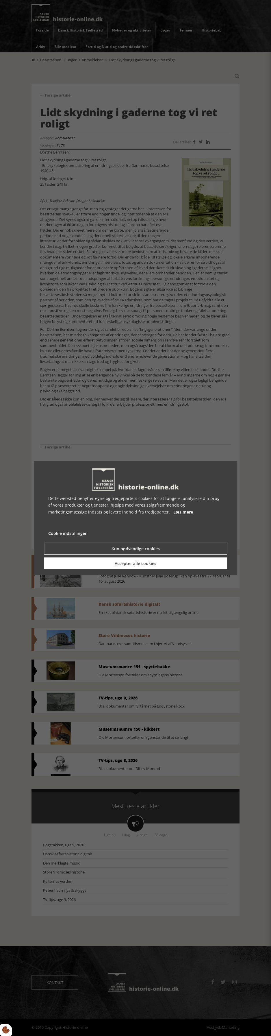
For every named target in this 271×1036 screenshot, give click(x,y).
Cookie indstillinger (67, 533)
